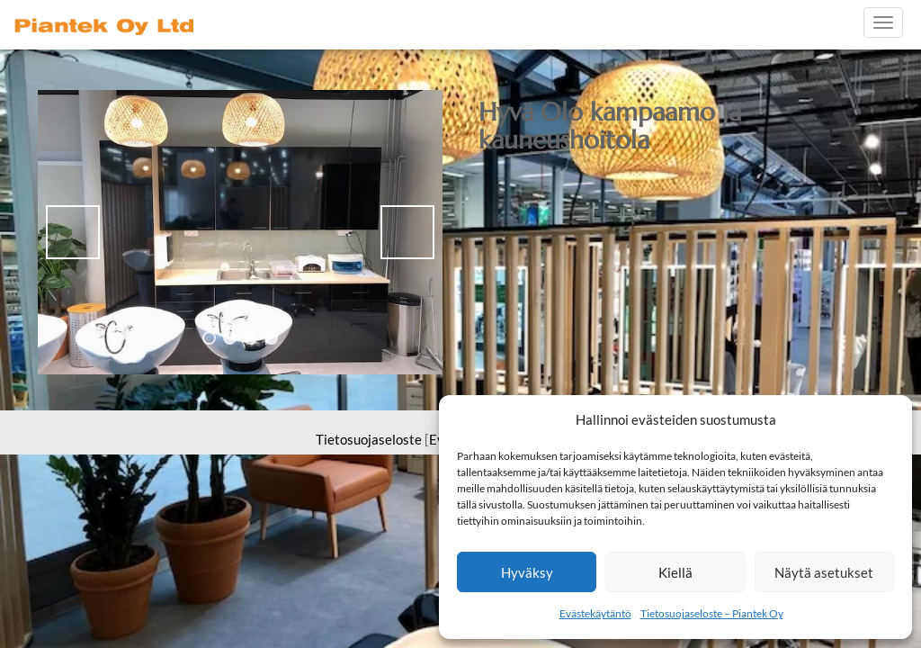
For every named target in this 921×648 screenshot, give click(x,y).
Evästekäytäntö (595, 613)
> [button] (407, 232)
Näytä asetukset (823, 572)
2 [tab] (230, 338)
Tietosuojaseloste (369, 439)
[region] (240, 232)
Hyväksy (527, 572)
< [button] (73, 232)
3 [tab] (250, 338)
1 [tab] (209, 338)
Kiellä (675, 572)
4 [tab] (271, 338)
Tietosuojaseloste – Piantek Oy (711, 613)
